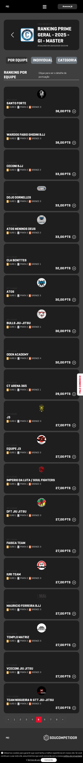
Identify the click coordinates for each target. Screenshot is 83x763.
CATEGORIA (67, 60)
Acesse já (67, 7)
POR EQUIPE (17, 60)
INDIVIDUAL (42, 60)
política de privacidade (72, 756)
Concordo (49, 760)
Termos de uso (34, 760)
